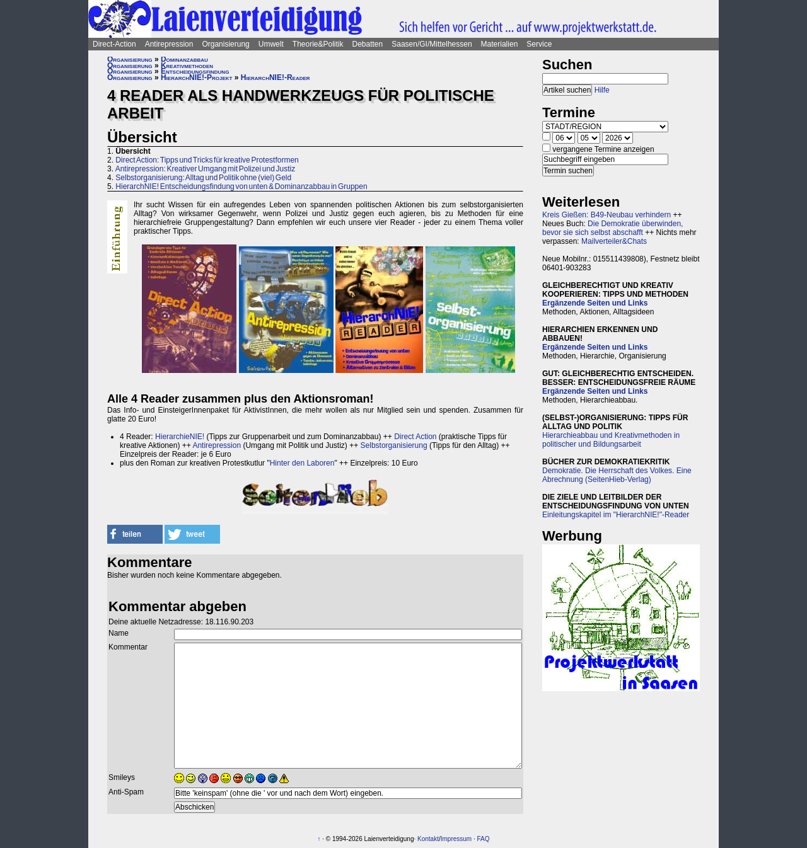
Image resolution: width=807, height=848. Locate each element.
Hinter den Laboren (302, 463)
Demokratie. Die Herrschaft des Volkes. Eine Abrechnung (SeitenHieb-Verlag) (617, 475)
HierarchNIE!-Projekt (197, 77)
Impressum (456, 838)
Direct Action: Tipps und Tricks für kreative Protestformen (206, 160)
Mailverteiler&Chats (614, 241)
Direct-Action (114, 44)
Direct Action (415, 436)
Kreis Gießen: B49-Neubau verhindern (606, 214)
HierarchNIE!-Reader (275, 77)
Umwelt (271, 44)
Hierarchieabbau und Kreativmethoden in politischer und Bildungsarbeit (611, 440)
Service (539, 44)
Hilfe (602, 90)
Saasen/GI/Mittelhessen (432, 44)
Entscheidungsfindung (195, 71)
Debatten (367, 44)
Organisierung (225, 44)
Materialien (499, 44)
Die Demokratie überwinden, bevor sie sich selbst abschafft (612, 228)
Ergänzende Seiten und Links (594, 303)
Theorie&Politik (318, 44)
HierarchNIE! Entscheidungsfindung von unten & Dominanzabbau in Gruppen (241, 186)
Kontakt (428, 838)
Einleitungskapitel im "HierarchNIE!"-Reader (615, 514)
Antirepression (169, 44)
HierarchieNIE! (179, 436)
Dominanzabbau (184, 59)
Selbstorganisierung (394, 445)
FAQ (483, 838)
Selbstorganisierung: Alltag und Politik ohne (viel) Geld (203, 177)
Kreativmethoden (187, 65)
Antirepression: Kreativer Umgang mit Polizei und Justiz (205, 168)
